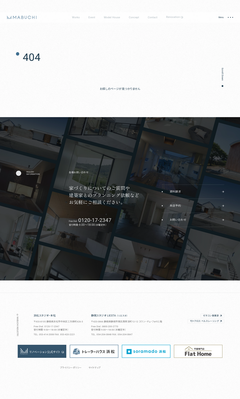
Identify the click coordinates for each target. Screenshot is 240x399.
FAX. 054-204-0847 (122, 334)
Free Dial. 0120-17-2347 (46, 326)
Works (76, 17)
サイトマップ (95, 367)
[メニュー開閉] (225, 17)
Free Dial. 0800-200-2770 (104, 326)
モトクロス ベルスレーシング (204, 321)
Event (92, 17)
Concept (134, 17)
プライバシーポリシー (71, 367)
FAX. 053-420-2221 (65, 334)
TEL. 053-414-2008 (44, 334)
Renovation (174, 17)
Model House (112, 17)
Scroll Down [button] (222, 74)
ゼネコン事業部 (211, 315)
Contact (153, 17)
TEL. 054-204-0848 (101, 334)
